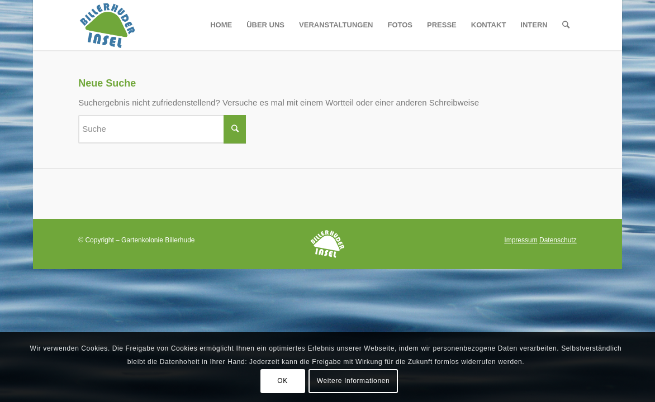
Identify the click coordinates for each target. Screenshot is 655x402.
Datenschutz (558, 240)
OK (282, 381)
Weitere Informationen (353, 381)
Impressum (520, 240)
